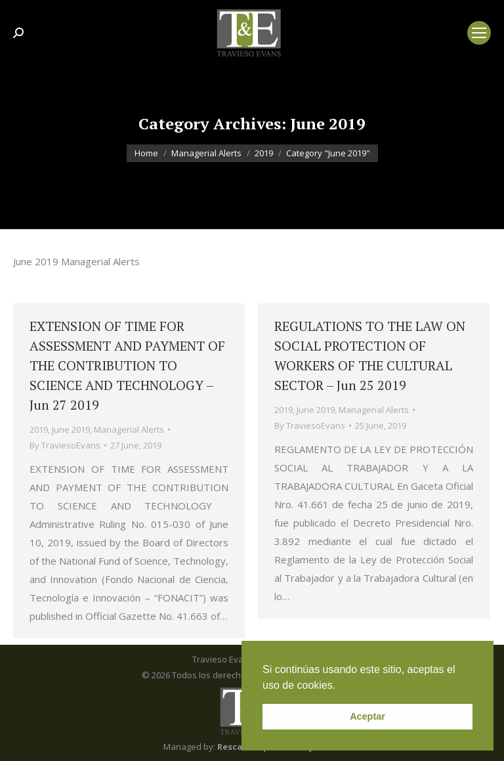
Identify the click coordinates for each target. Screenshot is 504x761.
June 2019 (71, 429)
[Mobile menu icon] (479, 33)
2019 (39, 429)
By (65, 445)
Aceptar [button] (367, 716)
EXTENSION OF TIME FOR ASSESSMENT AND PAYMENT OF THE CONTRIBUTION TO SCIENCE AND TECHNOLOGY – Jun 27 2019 (127, 365)
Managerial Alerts (129, 429)
